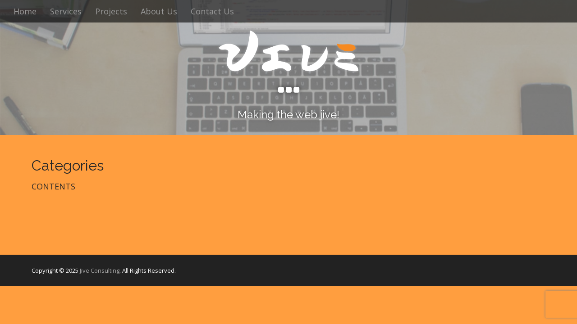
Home (25, 11)
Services (66, 11)
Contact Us (212, 11)
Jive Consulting (99, 270)
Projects (111, 11)
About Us (159, 11)
